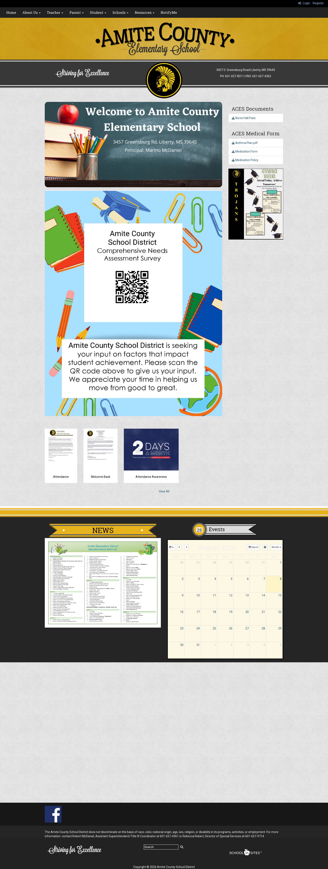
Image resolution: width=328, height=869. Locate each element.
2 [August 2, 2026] (182, 579)
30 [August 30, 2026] (181, 645)
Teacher (55, 12)
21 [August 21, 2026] (263, 612)
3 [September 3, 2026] (248, 645)
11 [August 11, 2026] (214, 595)
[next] (186, 547)
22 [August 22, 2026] (280, 612)
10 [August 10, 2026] (198, 595)
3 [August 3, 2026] (199, 579)
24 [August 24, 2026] (198, 628)
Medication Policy (245, 160)
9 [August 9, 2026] (182, 595)
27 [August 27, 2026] (247, 628)
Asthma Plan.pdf (245, 143)
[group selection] (171, 547)
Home (11, 12)
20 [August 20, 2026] (247, 612)
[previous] (179, 547)
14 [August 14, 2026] (263, 595)
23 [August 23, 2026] (181, 628)
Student (98, 12)
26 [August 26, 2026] (230, 628)
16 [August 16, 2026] (181, 612)
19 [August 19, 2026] (230, 612)
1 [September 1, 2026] (215, 645)
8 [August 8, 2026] (281, 579)
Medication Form (245, 151)
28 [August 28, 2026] (263, 628)
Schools (120, 12)
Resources (144, 12)
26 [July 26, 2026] (181, 562)
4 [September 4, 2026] (264, 645)
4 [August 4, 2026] (215, 579)
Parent (76, 12)
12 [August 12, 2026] (230, 595)
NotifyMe (169, 12)
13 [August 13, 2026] (247, 595)
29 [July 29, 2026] (230, 562)
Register (318, 3)
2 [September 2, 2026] (231, 645)
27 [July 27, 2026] (198, 562)
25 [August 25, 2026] (214, 628)
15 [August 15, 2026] (280, 595)
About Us (31, 12)
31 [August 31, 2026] (198, 645)
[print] (265, 547)
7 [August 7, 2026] (264, 579)
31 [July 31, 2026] (263, 562)
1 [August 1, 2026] (281, 562)
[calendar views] (276, 547)
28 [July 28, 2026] (214, 562)
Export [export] (253, 547)
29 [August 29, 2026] (280, 628)
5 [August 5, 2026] (231, 579)
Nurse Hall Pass (244, 118)
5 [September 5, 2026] (281, 645)
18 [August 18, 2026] (214, 612)
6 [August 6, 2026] (248, 579)
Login (304, 3)
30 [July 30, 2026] (247, 562)
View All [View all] (164, 491)
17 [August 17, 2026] (198, 612)
